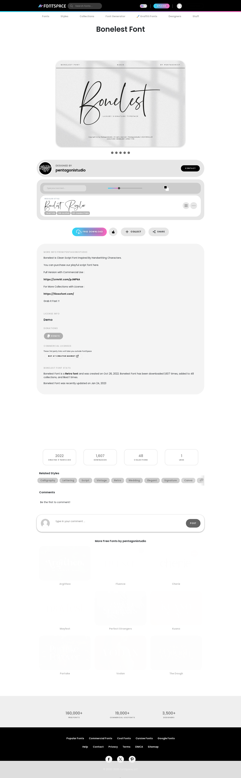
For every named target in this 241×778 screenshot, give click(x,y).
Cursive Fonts (144, 738)
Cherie (176, 584)
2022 (59, 455)
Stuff (196, 16)
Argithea (65, 584)
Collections (87, 16)
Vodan (120, 673)
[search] (85, 6)
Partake (65, 673)
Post (193, 523)
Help (85, 746)
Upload (161, 6)
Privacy (113, 746)
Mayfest (65, 628)
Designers (175, 16)
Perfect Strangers (120, 628)
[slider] (119, 188)
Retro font (71, 373)
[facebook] (108, 759)
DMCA (139, 746)
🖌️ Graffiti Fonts (147, 16)
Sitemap (153, 746)
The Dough (176, 673)
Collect (133, 232)
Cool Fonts (124, 738)
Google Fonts (166, 738)
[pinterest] (132, 759)
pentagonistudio (71, 170)
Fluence (120, 584)
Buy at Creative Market (63, 356)
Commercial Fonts (100, 738)
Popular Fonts (75, 738)
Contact (190, 168)
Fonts (45, 16)
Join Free (195, 6)
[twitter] (120, 759)
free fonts (74, 717)
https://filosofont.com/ (59, 294)
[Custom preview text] (64, 188)
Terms (126, 746)
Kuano (176, 628)
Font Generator (115, 16)
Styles (64, 16)
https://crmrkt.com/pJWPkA (62, 279)
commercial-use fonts (122, 717)
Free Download (89, 232)
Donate (53, 336)
